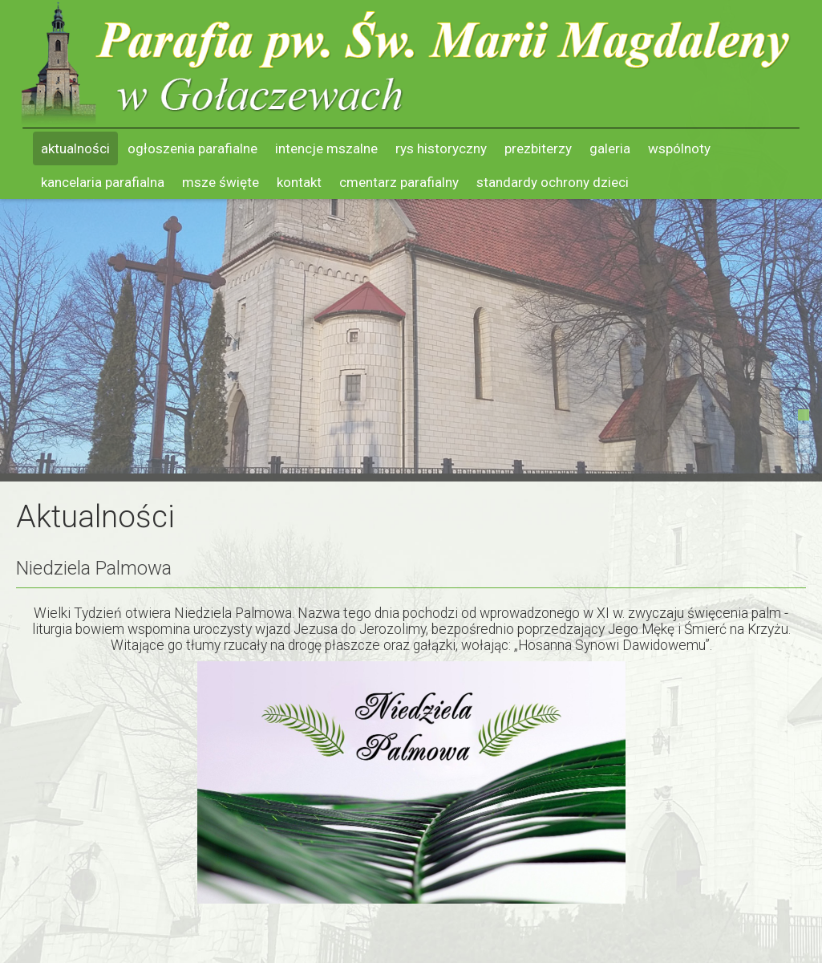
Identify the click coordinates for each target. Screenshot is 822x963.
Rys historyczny (441, 148)
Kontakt (299, 182)
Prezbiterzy (538, 148)
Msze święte (220, 182)
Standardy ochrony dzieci (552, 182)
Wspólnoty (679, 148)
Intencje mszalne (326, 148)
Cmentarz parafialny (399, 182)
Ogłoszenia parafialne (192, 148)
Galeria (609, 148)
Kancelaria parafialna (102, 182)
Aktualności (75, 148)
